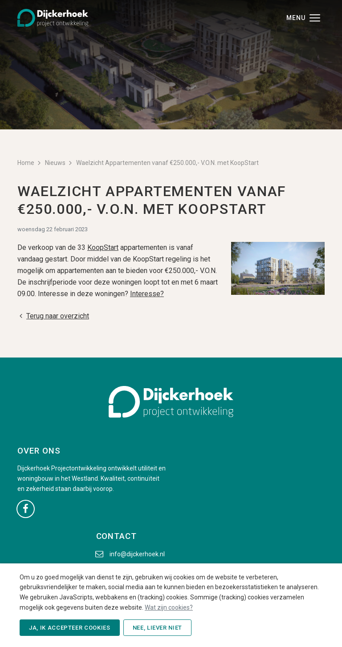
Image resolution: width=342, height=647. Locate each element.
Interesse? (147, 293)
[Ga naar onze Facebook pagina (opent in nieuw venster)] (25, 508)
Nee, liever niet (157, 627)
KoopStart (102, 247)
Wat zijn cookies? (169, 607)
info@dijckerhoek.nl (137, 554)
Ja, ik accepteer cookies (69, 627)
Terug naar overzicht (53, 316)
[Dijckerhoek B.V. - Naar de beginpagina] (52, 17)
